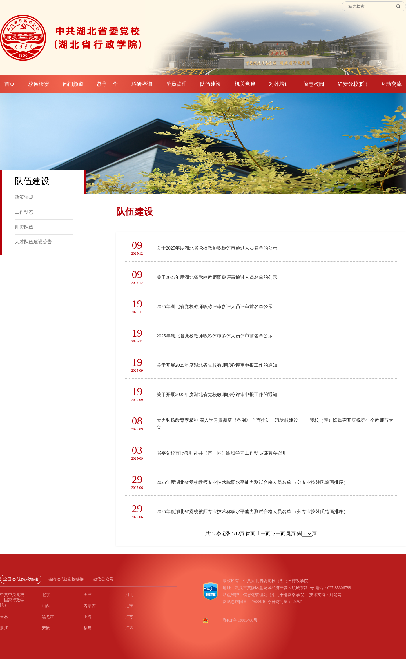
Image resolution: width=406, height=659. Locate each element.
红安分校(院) (352, 84)
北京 (46, 595)
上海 (88, 617)
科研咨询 (141, 84)
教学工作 (107, 84)
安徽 (46, 628)
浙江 (4, 628)
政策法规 (24, 197)
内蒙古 (90, 606)
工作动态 (24, 212)
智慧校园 (313, 84)
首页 (9, 84)
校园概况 (38, 84)
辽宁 (129, 606)
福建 (88, 628)
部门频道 (73, 84)
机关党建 (245, 84)
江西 (129, 628)
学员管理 (176, 84)
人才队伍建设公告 (33, 241)
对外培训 (279, 84)
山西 (46, 606)
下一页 (277, 533)
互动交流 (391, 84)
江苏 (129, 617)
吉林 (4, 617)
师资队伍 (24, 226)
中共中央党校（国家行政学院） (12, 600)
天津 (88, 595)
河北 (129, 595)
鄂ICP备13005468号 (240, 620)
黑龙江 (48, 617)
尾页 (290, 533)
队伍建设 (210, 84)
